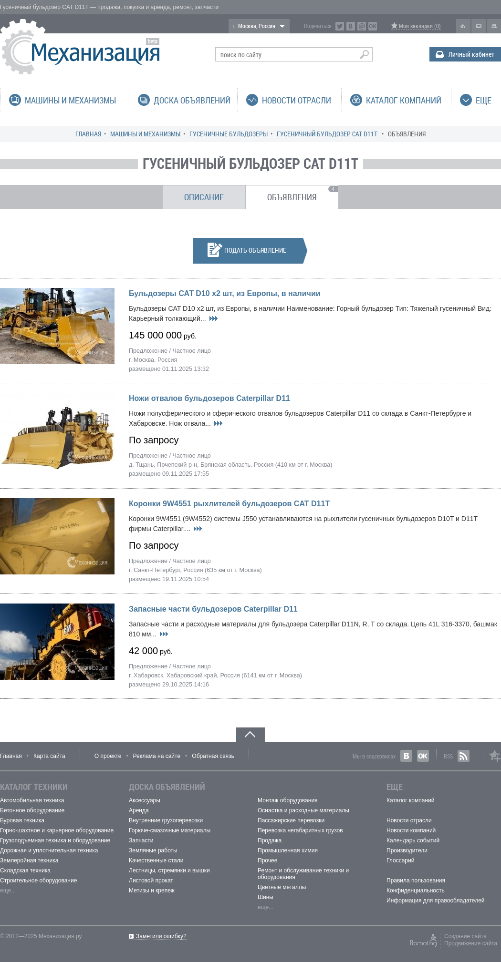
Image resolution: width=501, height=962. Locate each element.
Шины (265, 897)
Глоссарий (400, 860)
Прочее (267, 860)
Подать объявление (247, 250)
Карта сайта (49, 756)
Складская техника (25, 870)
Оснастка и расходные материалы (303, 810)
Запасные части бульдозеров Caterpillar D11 (213, 609)
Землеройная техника (29, 860)
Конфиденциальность (415, 890)
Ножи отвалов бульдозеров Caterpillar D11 (209, 398)
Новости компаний (411, 830)
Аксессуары (144, 800)
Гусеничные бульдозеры (228, 133)
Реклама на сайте (157, 756)
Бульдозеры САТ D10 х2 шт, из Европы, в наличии (225, 293)
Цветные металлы (282, 887)
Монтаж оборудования (288, 800)
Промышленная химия (288, 850)
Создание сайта (465, 936)
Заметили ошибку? (161, 936)
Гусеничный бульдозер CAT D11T (328, 133)
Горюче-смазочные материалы (169, 830)
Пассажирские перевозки (291, 820)
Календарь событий (412, 840)
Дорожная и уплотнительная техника (49, 850)
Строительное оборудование (38, 880)
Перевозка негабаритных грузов (300, 830)
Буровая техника (22, 820)
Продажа (270, 840)
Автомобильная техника (32, 800)
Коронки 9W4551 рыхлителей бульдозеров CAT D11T (229, 504)
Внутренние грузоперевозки (166, 820)
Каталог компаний (410, 800)
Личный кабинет (471, 54)
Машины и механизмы (145, 133)
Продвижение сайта (470, 943)
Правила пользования (415, 880)
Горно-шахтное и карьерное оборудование (57, 830)
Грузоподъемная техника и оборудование (55, 840)
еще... (8, 890)
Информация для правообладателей (435, 900)
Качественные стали (156, 860)
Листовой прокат (151, 880)
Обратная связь (213, 756)
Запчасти (141, 840)
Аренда (139, 810)
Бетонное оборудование (32, 810)
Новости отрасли (409, 820)
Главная (88, 133)
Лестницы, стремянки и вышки (169, 870)
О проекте (108, 756)
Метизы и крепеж (152, 890)
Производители (407, 850)
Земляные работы (153, 850)
